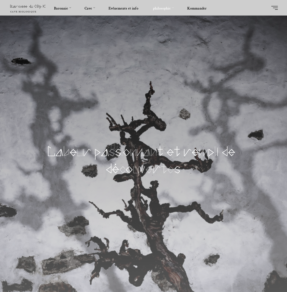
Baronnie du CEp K (28, 6)
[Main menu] (274, 8)
